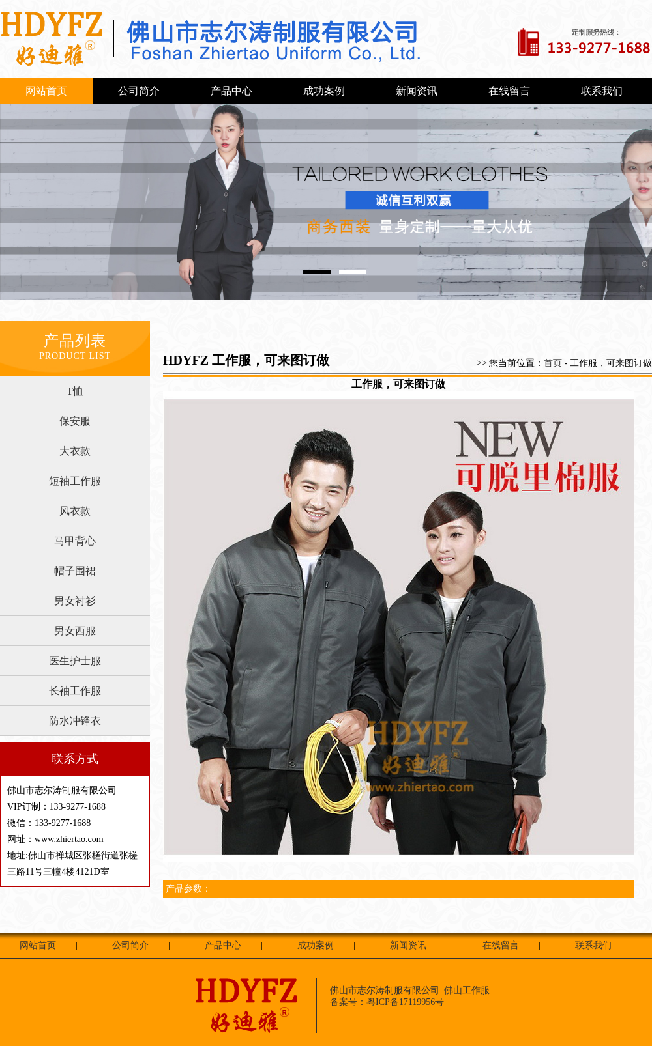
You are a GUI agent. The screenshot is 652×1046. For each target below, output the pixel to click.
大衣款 (75, 451)
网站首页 (46, 90)
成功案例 (324, 90)
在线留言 (509, 90)
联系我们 (602, 90)
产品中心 (231, 90)
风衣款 (75, 510)
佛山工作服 (467, 990)
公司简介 (139, 90)
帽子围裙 (75, 570)
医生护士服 (75, 660)
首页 (553, 363)
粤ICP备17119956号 (405, 1002)
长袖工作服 (75, 690)
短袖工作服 (75, 481)
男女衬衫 (75, 600)
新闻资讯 (416, 90)
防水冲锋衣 (75, 720)
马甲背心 (75, 540)
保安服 (75, 421)
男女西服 (75, 630)
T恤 (75, 391)
